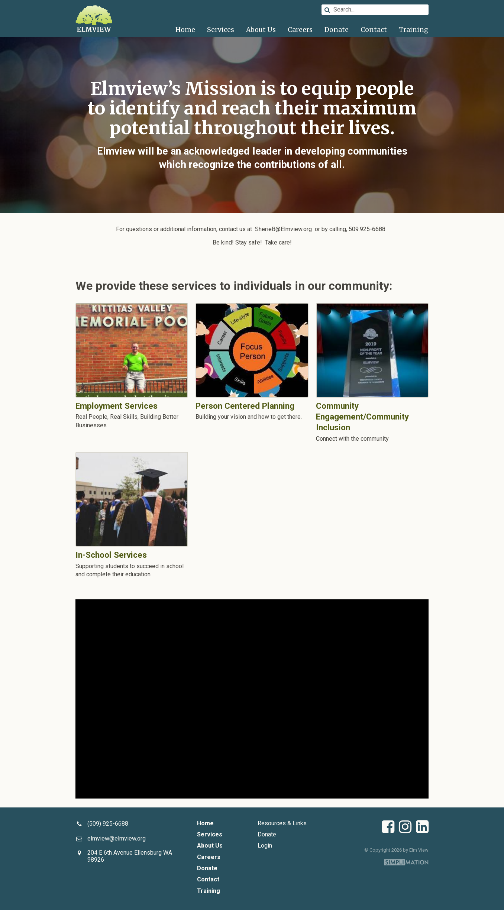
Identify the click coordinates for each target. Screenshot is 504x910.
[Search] (375, 9)
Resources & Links (282, 823)
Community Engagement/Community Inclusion (372, 350)
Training (414, 30)
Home (185, 30)
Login (265, 845)
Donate (336, 30)
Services (220, 30)
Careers (300, 30)
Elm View (94, 18)
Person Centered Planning (252, 350)
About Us (261, 30)
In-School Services (131, 499)
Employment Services (131, 350)
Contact (374, 30)
